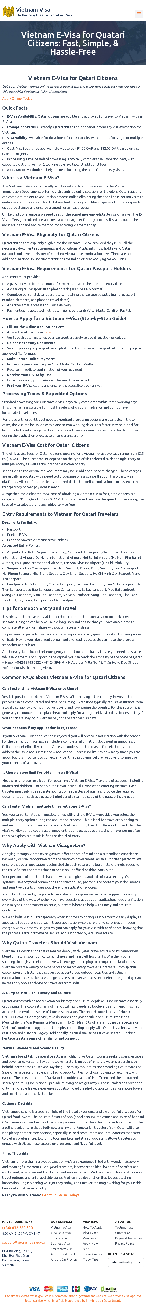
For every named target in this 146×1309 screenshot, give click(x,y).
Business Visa (60, 1243)
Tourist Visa (59, 1238)
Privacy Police (124, 1243)
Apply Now (90, 1243)
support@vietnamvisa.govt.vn (25, 1242)
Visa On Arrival (61, 1232)
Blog (86, 1248)
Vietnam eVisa (61, 1227)
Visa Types (90, 1232)
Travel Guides (92, 1254)
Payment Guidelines (128, 1238)
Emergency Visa (62, 1248)
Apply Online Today (17, 98)
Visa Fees (89, 1238)
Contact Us (123, 1232)
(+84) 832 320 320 (17, 1227)
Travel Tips (90, 1259)
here (47, 332)
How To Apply (92, 1227)
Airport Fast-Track (63, 1254)
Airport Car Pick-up (64, 1259)
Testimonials (124, 1227)
